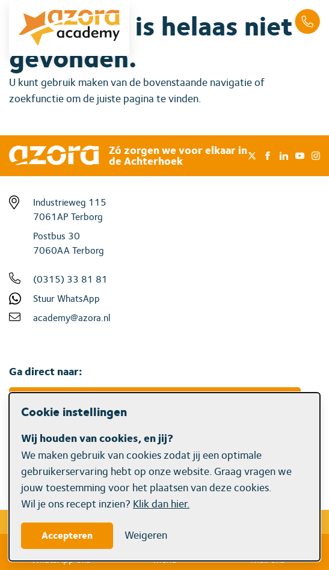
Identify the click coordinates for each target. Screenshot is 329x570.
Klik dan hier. (161, 503)
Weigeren (146, 535)
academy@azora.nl (72, 317)
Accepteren (67, 535)
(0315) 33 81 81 (70, 279)
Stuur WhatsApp (66, 298)
